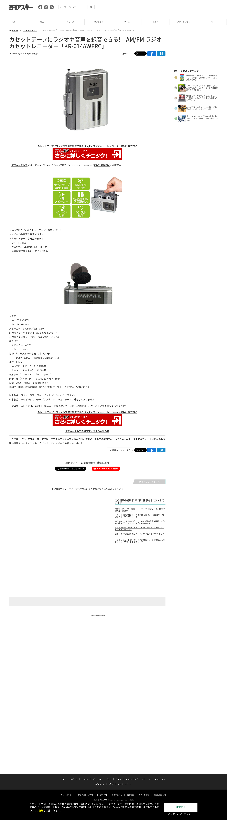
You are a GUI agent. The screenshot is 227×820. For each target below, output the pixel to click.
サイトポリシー (67, 792)
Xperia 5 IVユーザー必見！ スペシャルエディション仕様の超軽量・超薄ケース (140, 510)
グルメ (156, 21)
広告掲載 (130, 792)
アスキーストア (30, 30)
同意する (180, 807)
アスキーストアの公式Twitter (101, 439)
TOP (14, 21)
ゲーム (127, 21)
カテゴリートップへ (149, 481)
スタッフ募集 (144, 792)
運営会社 (103, 792)
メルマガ (137, 439)
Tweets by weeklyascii (97, 615)
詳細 (41, 810)
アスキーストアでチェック (100, 406)
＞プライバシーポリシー (180, 813)
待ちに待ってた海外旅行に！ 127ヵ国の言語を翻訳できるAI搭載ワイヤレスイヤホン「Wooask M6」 (140, 522)
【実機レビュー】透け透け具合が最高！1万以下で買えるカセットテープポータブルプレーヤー (140, 541)
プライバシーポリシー (86, 792)
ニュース (71, 21)
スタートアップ (184, 21)
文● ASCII (125, 53)
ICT (213, 21)
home (13, 30)
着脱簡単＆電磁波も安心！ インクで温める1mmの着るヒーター (139, 535)
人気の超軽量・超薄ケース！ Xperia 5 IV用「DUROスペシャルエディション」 (139, 528)
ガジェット (99, 21)
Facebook (125, 439)
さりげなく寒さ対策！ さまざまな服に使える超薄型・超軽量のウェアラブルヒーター (139, 516)
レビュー (42, 21)
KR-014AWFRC (102, 165)
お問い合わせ (117, 792)
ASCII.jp (100, 781)
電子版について (160, 792)
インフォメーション (157, 776)
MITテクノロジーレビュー (120, 781)
